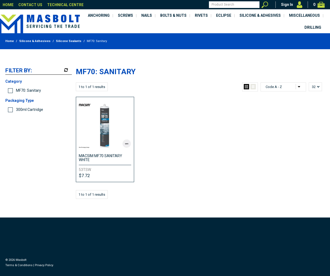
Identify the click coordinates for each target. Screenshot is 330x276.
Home (8, 5)
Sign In (287, 4)
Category (13, 81)
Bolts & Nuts (173, 15)
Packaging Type (19, 100)
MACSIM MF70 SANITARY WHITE (100, 158)
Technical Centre (65, 5)
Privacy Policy (44, 265)
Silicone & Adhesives (260, 15)
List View (253, 87)
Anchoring (99, 15)
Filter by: (18, 71)
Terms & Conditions (18, 265)
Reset (65, 70)
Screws (125, 15)
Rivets (201, 15)
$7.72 (84, 175)
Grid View (246, 87)
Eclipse (223, 15)
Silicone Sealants (68, 41)
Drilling (312, 27)
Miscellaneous (304, 15)
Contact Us (30, 5)
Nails (146, 15)
